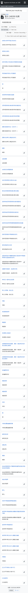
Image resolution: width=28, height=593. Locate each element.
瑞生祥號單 (5, 479)
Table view (12, 29)
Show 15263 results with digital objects (15, 36)
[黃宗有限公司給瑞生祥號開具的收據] (12, 62)
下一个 (17, 590)
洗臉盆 (4, 557)
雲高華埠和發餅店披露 (8, 95)
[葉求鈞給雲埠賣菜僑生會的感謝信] (11, 201)
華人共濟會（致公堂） (8, 290)
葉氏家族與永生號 (7, 245)
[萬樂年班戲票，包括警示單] (9, 269)
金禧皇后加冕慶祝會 (7, 169)
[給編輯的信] (5, 370)
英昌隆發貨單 (5, 311)
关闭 (7, 14)
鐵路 (3, 148)
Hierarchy (12, 27)
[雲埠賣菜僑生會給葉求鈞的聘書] (11, 116)
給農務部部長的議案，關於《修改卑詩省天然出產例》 (13, 357)
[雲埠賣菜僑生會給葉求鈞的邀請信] (11, 105)
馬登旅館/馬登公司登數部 (9, 73)
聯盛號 (4, 322)
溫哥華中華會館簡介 (7, 524)
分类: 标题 (8, 32)
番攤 (3, 455)
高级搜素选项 (6, 22)
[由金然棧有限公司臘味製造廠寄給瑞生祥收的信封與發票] (13, 467)
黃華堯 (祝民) (5, 51)
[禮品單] (4, 445)
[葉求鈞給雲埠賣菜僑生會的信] (10, 212)
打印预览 (4, 27)
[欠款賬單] (5, 578)
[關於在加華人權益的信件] (9, 137)
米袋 (3, 402)
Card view (5, 29)
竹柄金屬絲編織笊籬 (7, 423)
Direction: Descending (20, 32)
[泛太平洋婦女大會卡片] (8, 567)
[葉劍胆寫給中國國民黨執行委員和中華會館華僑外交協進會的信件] (13, 256)
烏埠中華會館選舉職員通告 (9, 501)
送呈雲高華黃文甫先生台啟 (9, 180)
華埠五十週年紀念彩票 (8, 279)
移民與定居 (5, 434)
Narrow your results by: (14, 10)
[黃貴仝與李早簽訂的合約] (9, 40)
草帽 (3, 301)
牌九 (3, 490)
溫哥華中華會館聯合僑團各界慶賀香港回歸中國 (13, 512)
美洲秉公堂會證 (6, 333)
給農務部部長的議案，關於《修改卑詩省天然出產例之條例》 (13, 344)
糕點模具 (4, 381)
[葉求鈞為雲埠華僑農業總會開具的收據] (12, 223)
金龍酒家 (4, 159)
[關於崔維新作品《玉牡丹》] (9, 127)
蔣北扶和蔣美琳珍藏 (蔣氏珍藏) (10, 191)
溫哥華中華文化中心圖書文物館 (10, 535)
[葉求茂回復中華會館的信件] (9, 234)
